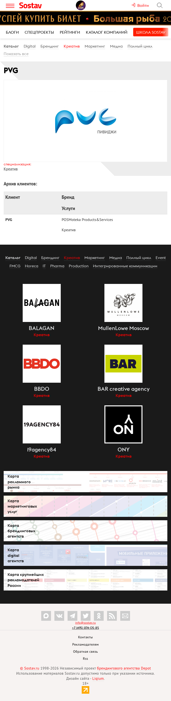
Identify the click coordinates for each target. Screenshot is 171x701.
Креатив (72, 46)
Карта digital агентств (16, 555)
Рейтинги (70, 32)
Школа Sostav (150, 32)
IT (44, 265)
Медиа (116, 46)
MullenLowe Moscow (123, 328)
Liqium (98, 678)
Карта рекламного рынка (19, 481)
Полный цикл (140, 46)
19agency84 (41, 449)
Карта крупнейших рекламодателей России (26, 580)
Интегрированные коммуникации (125, 265)
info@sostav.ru (85, 622)
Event (161, 257)
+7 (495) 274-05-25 (85, 628)
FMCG (15, 265)
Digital (30, 46)
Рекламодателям (85, 644)
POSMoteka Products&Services (87, 219)
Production (79, 265)
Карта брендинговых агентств (21, 531)
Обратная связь (85, 651)
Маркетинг (95, 46)
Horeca (31, 265)
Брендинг (49, 46)
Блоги (12, 32)
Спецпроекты (39, 32)
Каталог (11, 46)
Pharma (57, 265)
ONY (124, 449)
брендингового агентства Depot (124, 668)
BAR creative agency (124, 388)
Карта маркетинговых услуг (22, 506)
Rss (85, 658)
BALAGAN (41, 328)
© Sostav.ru (29, 668)
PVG (8, 219)
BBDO (41, 388)
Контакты (85, 637)
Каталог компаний (106, 32)
